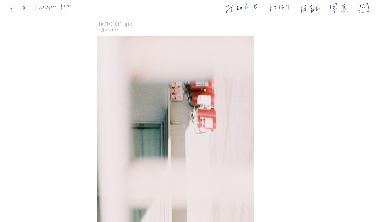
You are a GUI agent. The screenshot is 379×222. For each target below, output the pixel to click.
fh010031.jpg (115, 24)
